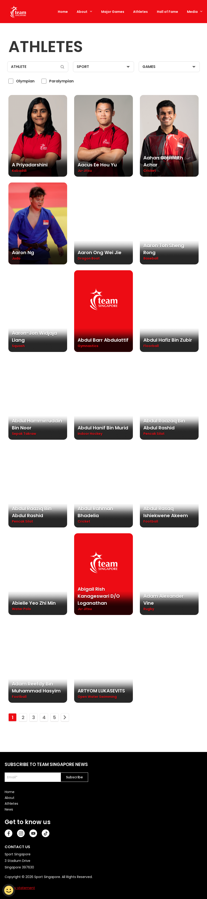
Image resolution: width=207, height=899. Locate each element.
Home (63, 11)
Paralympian (61, 81)
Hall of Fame (167, 11)
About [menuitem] (9, 796)
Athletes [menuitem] (11, 802)
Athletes (140, 11)
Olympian (25, 81)
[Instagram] (21, 832)
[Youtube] (33, 832)
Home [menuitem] (9, 791)
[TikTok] (45, 832)
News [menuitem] (9, 808)
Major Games (112, 11)
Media (192, 11)
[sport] (103, 66)
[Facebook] (8, 832)
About (82, 11)
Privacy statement (20, 887)
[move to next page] (65, 716)
